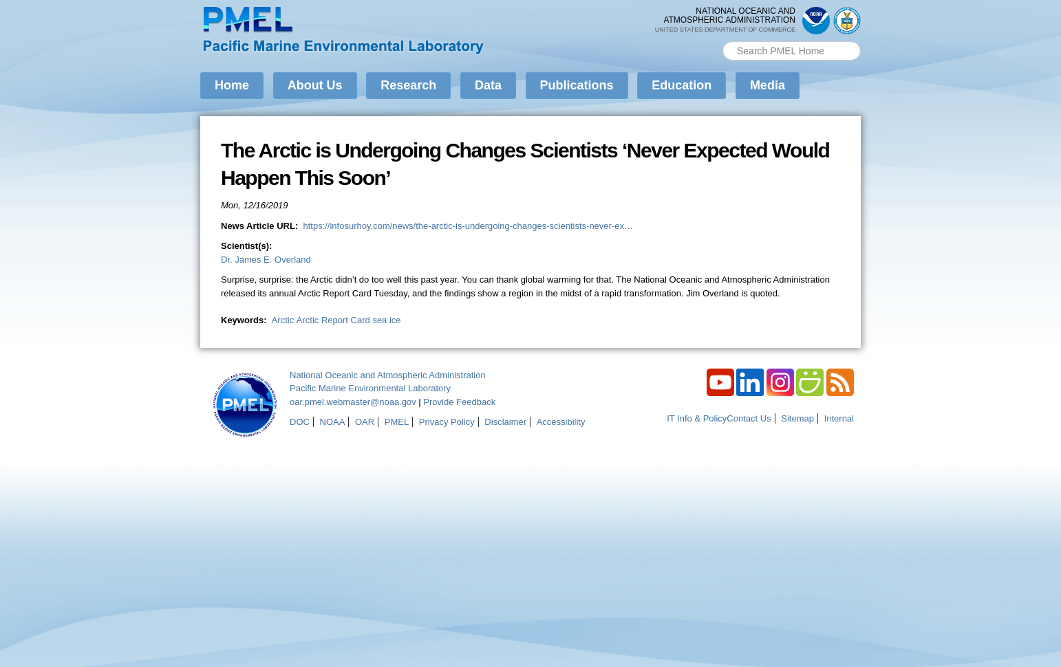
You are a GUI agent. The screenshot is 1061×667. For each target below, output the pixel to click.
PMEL (397, 422)
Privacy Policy (447, 422)
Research (408, 85)
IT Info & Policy (697, 418)
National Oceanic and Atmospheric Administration (388, 375)
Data (488, 85)
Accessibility (561, 422)
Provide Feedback (459, 402)
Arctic (283, 320)
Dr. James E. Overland (266, 259)
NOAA (332, 422)
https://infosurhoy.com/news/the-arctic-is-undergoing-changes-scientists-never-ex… (468, 226)
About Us (315, 85)
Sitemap (797, 418)
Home (232, 85)
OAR (364, 422)
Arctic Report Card (333, 320)
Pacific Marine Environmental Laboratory (370, 388)
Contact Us (749, 418)
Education (681, 85)
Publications (577, 85)
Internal (839, 418)
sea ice (386, 320)
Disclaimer (505, 422)
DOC (300, 422)
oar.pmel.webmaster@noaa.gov (353, 402)
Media (767, 85)
